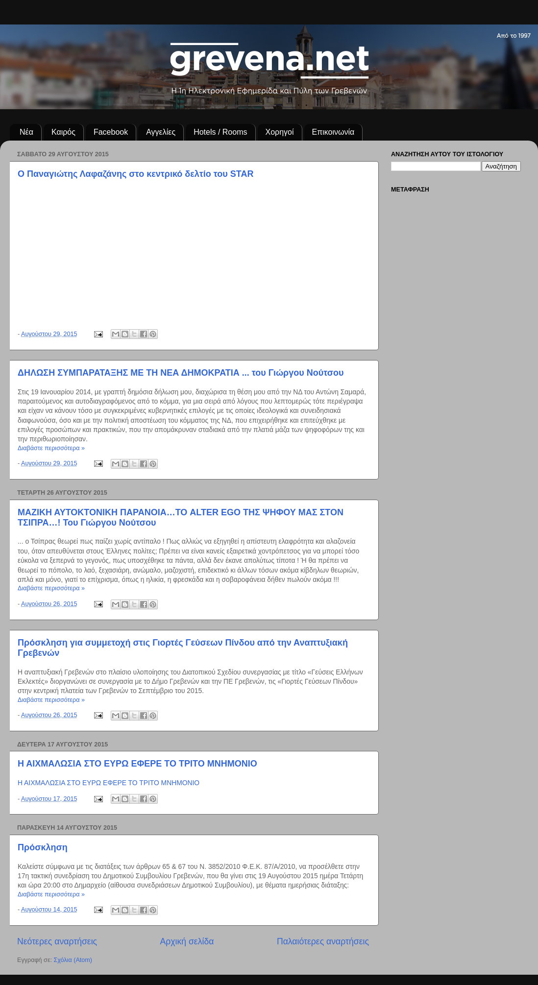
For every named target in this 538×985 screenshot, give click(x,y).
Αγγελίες (160, 132)
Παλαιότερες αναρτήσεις (323, 941)
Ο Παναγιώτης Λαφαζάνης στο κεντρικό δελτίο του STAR (136, 174)
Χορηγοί (280, 132)
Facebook (111, 132)
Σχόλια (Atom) (73, 960)
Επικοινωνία (333, 132)
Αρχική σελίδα (187, 941)
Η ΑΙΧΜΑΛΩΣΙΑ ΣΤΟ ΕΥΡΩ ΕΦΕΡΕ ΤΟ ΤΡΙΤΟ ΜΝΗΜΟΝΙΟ (137, 764)
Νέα (26, 132)
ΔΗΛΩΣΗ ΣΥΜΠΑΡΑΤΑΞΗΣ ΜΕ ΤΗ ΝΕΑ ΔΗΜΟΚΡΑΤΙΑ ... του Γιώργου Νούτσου (181, 373)
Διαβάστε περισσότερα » (51, 448)
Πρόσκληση (43, 847)
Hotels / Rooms (220, 132)
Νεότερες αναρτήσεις (57, 941)
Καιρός (63, 132)
